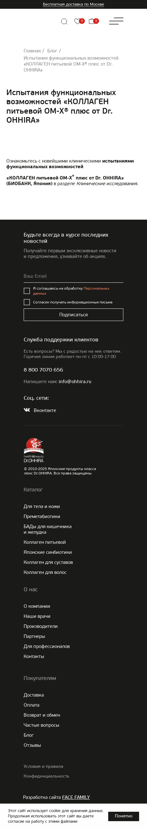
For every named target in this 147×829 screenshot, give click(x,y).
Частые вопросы (41, 725)
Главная (32, 51)
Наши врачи (37, 616)
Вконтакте (45, 410)
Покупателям (40, 678)
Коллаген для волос (45, 572)
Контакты (34, 656)
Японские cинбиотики (48, 552)
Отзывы (32, 745)
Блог (52, 51)
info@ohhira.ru (75, 382)
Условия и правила (43, 766)
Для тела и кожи (42, 506)
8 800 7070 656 (43, 370)
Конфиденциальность (46, 776)
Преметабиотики (42, 516)
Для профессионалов (47, 646)
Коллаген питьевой (45, 542)
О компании (37, 606)
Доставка (34, 695)
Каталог (33, 489)
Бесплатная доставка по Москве (73, 4)
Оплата (31, 705)
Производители (41, 626)
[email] (73, 276)
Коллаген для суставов (48, 562)
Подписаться (73, 315)
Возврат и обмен (42, 715)
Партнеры (34, 636)
